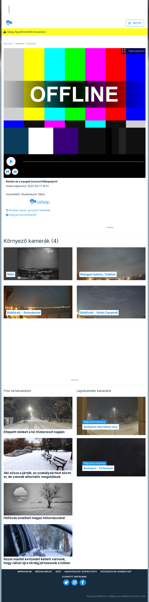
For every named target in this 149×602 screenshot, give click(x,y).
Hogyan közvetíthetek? (21, 214)
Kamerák (8, 43)
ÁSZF (58, 571)
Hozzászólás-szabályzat (115, 571)
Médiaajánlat (43, 571)
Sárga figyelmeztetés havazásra (24, 31)
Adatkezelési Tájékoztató (81, 571)
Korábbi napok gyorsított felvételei (28, 210)
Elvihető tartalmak (74, 576)
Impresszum (25, 571)
